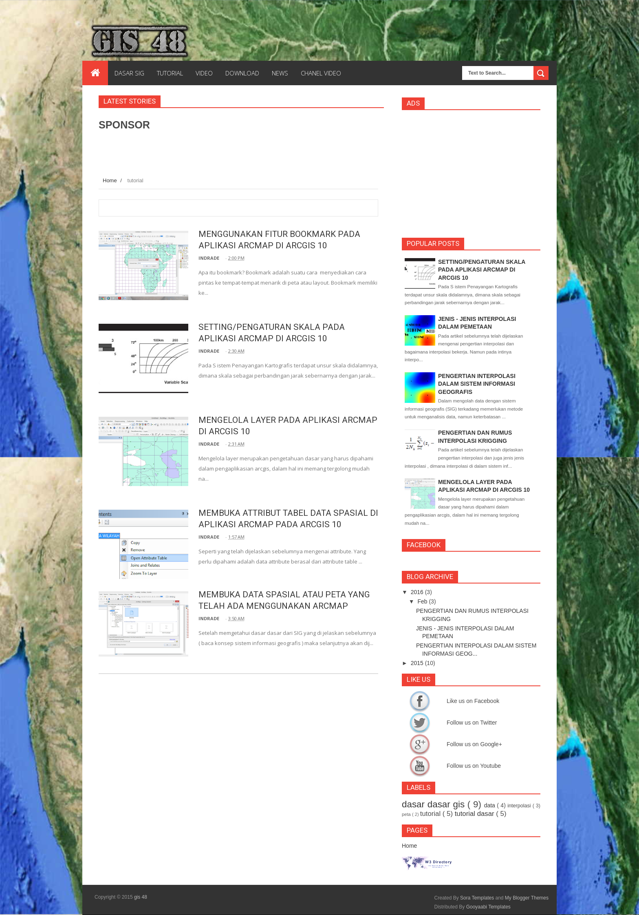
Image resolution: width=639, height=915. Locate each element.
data (489, 805)
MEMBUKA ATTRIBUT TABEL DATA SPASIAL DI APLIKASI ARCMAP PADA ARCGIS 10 (274, 524)
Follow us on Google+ (420, 744)
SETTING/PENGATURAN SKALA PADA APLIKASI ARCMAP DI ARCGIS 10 (481, 270)
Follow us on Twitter (420, 722)
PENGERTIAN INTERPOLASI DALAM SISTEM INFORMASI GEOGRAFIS (477, 384)
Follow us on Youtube (420, 766)
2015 (417, 663)
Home (110, 180)
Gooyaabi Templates (488, 907)
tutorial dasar (474, 814)
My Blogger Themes (527, 898)
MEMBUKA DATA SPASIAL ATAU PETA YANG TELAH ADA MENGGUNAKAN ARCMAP (276, 605)
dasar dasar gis (433, 804)
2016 (417, 592)
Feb (422, 601)
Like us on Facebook (420, 701)
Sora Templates (477, 898)
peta (406, 814)
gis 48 (140, 897)
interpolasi (519, 806)
